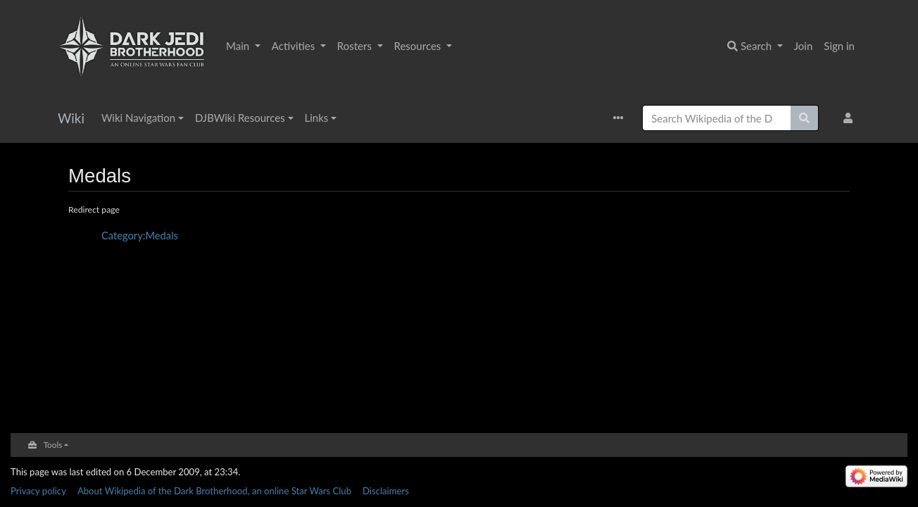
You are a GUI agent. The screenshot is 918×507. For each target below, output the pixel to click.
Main (239, 45)
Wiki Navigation (138, 117)
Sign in (839, 45)
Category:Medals (139, 235)
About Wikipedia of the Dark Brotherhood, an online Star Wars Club (214, 490)
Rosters (356, 45)
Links (317, 117)
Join (803, 45)
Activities (294, 45)
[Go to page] (805, 118)
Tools (53, 444)
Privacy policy (38, 490)
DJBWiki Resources (240, 117)
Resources (419, 45)
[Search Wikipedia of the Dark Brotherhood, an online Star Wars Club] (716, 118)
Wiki (71, 118)
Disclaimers (386, 490)
